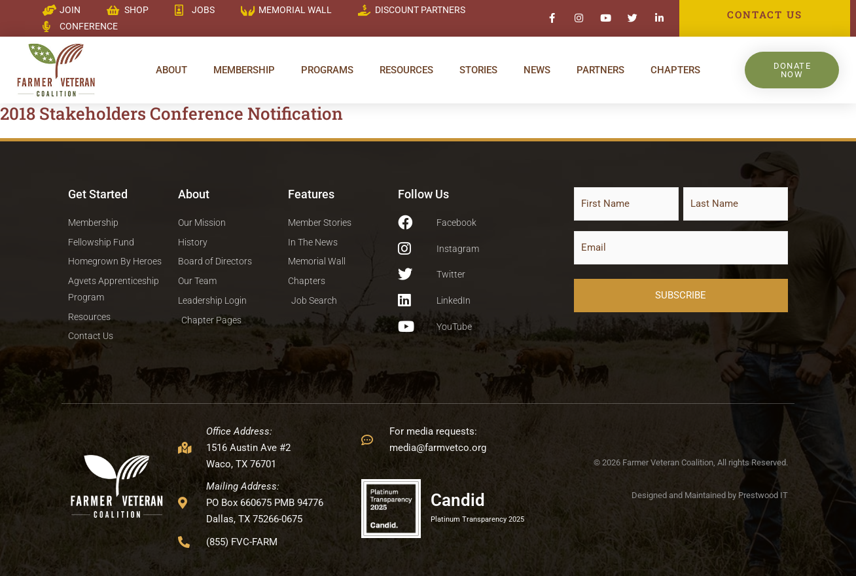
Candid (458, 500)
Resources (406, 70)
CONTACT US (764, 14)
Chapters (675, 70)
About (171, 70)
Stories (478, 70)
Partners (600, 70)
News (537, 70)
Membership (244, 70)
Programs (327, 70)
